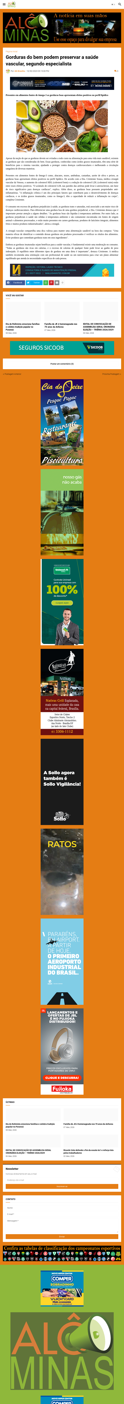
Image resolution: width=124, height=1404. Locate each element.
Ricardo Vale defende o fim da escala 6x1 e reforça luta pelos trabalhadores (89, 1151)
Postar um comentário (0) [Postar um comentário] (62, 364)
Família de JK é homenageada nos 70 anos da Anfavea (60, 325)
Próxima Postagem (110, 374)
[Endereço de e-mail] (62, 1180)
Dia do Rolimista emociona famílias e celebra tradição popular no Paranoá (23, 327)
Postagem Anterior (13, 374)
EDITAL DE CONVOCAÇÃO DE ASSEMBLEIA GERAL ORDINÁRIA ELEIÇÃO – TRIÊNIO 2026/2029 (99, 327)
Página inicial (11, 51)
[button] (4, 4)
